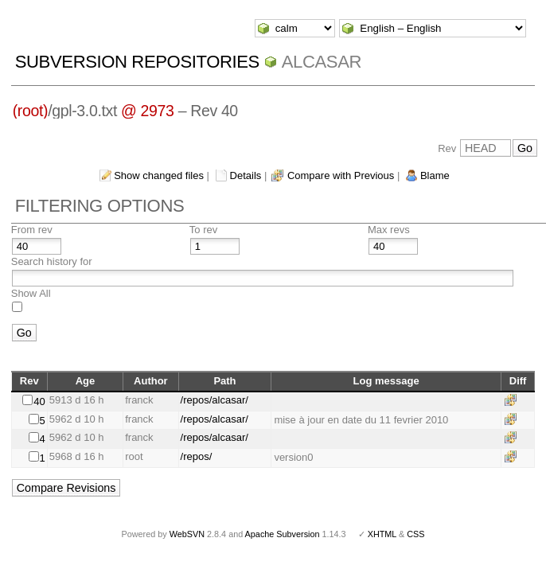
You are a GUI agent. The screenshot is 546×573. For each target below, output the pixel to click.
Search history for (51, 261)
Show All (31, 293)
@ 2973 (147, 110)
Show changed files (159, 175)
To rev (203, 230)
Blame (435, 175)
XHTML (382, 534)
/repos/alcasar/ (214, 400)
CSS (415, 534)
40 (39, 401)
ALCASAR (321, 62)
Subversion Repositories (137, 62)
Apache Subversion (282, 534)
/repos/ (197, 456)
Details (246, 175)
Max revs (389, 230)
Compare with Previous (340, 175)
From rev (32, 230)
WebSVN (187, 534)
